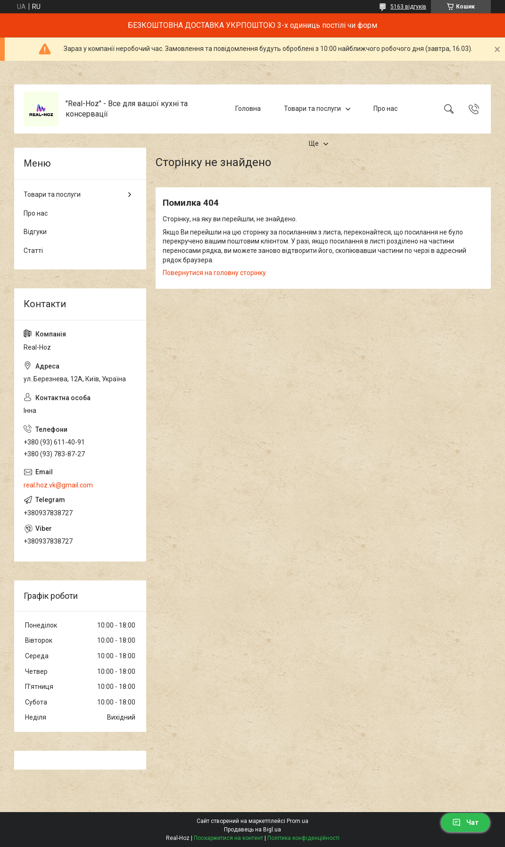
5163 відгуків (408, 6)
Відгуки (35, 231)
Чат (465, 822)
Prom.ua (297, 821)
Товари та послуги (312, 108)
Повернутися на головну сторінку (214, 273)
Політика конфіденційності (303, 838)
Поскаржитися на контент (228, 838)
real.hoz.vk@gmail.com (58, 485)
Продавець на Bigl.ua (252, 829)
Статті (33, 250)
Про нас (385, 108)
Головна (248, 108)
